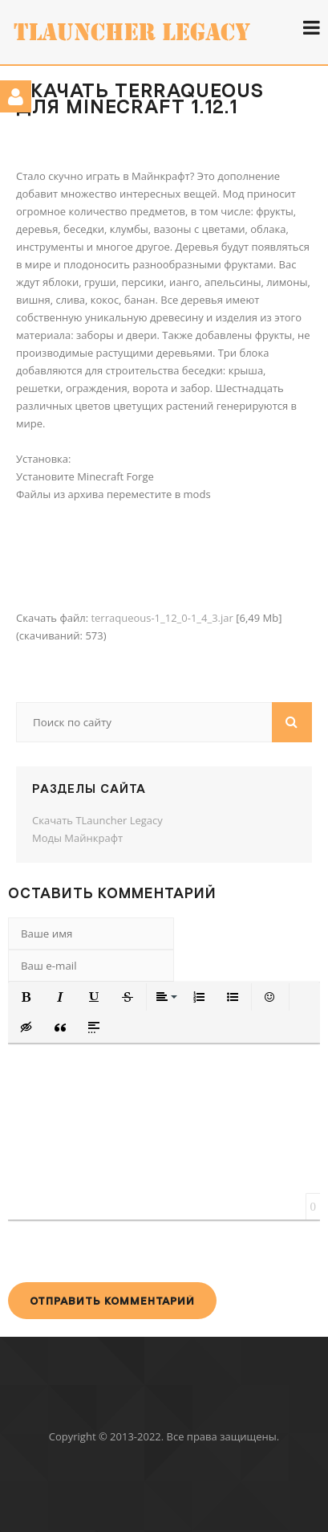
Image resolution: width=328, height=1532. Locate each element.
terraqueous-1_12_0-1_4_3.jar (162, 618)
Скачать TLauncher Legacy (97, 820)
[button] (26, 997)
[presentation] (130, 1250)
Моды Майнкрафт (77, 838)
